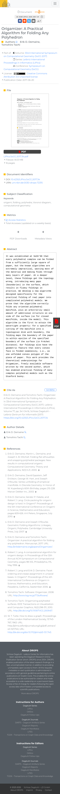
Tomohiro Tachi (10, 44)
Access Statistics (16, 220)
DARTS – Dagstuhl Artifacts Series (30, 723)
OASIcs (30, 712)
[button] (39, 21)
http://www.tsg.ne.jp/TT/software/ (30, 595)
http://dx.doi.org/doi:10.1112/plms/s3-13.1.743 (29, 632)
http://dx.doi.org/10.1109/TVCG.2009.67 (32, 610)
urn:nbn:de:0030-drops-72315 (27, 182)
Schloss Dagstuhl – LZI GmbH (37, 787)
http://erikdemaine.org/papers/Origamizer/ (30, 546)
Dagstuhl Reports (30, 726)
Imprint (29, 790)
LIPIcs (30, 709)
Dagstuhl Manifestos (30, 729)
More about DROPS (30, 693)
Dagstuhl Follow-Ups (30, 715)
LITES (30, 732)
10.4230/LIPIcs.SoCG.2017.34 (25, 179)
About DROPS (17, 790)
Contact (48, 790)
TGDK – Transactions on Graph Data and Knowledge (30, 735)
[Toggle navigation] (55, 3)
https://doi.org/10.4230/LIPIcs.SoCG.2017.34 (26, 417)
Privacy (39, 790)
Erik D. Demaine (29, 41)
